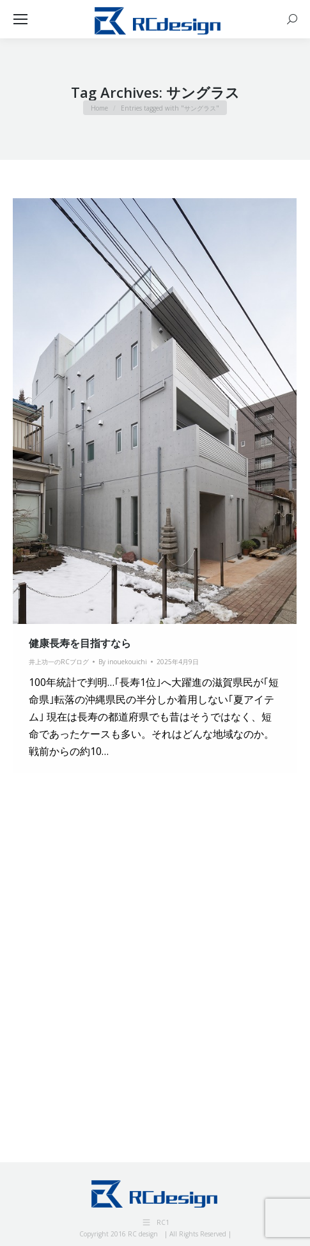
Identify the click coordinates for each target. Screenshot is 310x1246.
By (122, 661)
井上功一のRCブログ (59, 661)
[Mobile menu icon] (20, 19)
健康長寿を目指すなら (80, 643)
